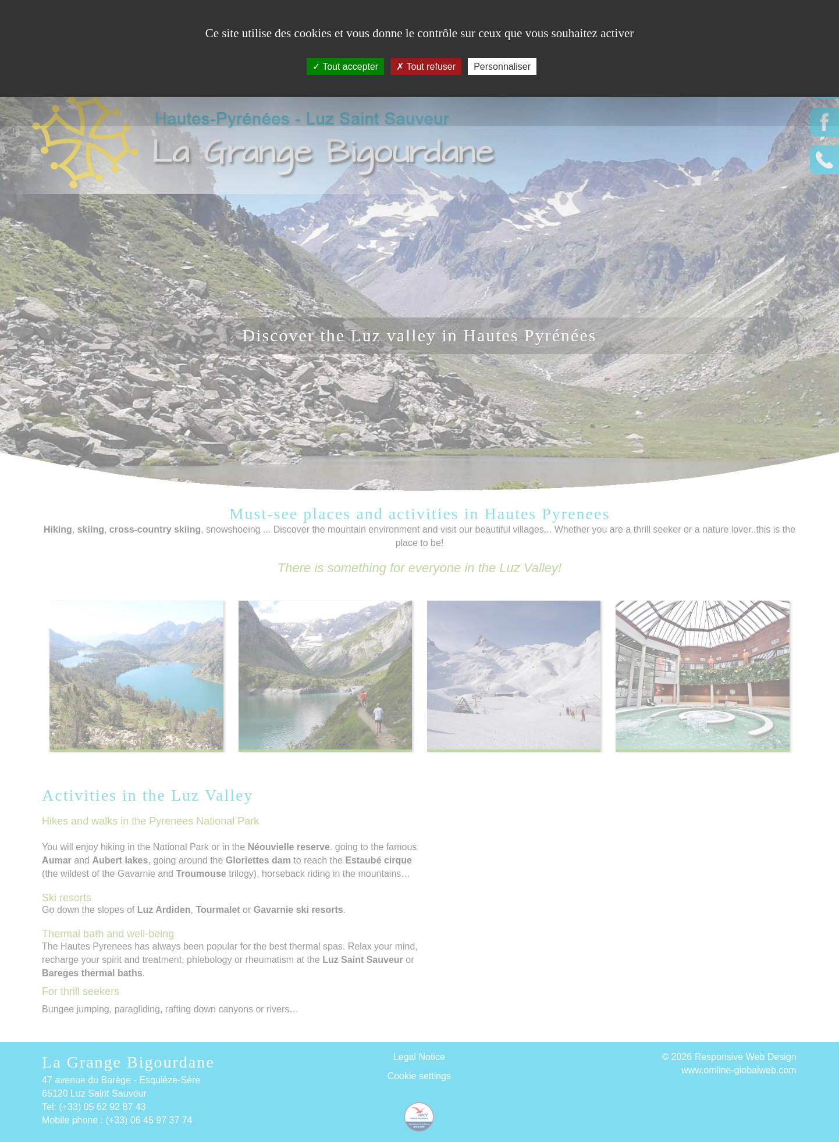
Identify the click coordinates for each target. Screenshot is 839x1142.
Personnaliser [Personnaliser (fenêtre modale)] (502, 67)
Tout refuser (426, 67)
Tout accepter (345, 67)
